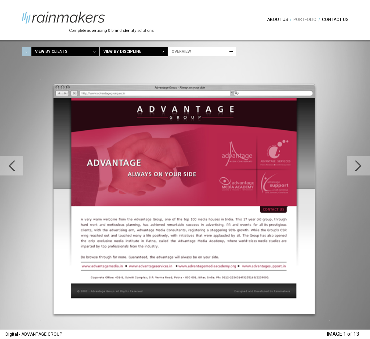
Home (26, 51)
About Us (277, 19)
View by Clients (51, 51)
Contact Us (335, 19)
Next (358, 165)
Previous (11, 165)
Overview (181, 51)
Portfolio (305, 19)
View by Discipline (122, 51)
